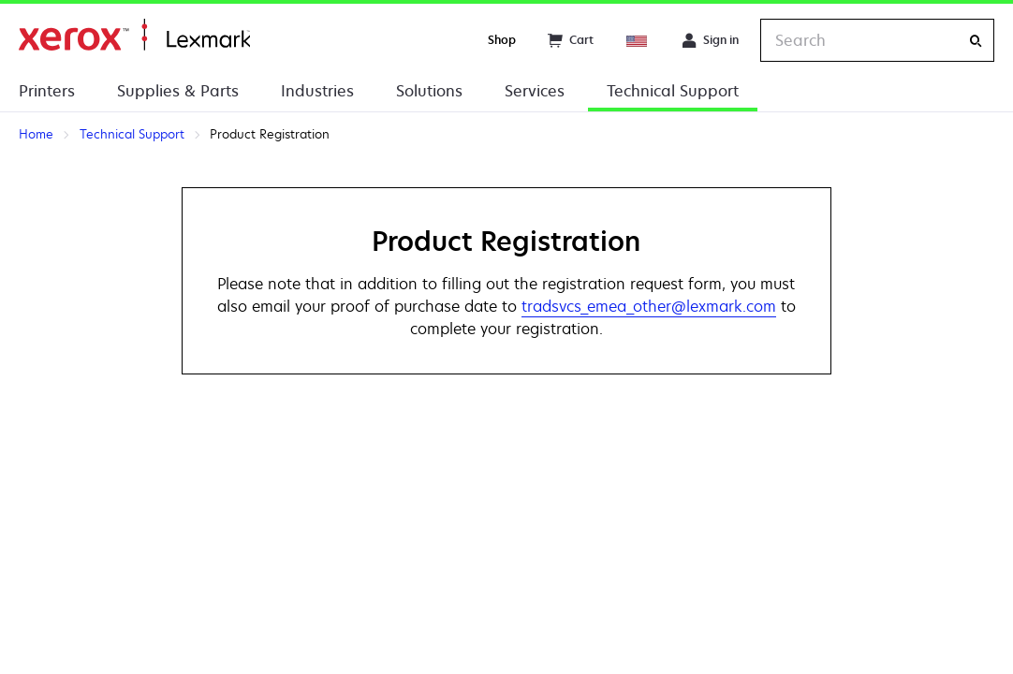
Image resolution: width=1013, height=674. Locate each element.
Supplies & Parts (178, 91)
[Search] (975, 41)
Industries (317, 91)
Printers (47, 91)
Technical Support (673, 91)
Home (134, 35)
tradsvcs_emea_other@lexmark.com (648, 306)
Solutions (429, 91)
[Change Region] (637, 40)
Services (535, 91)
